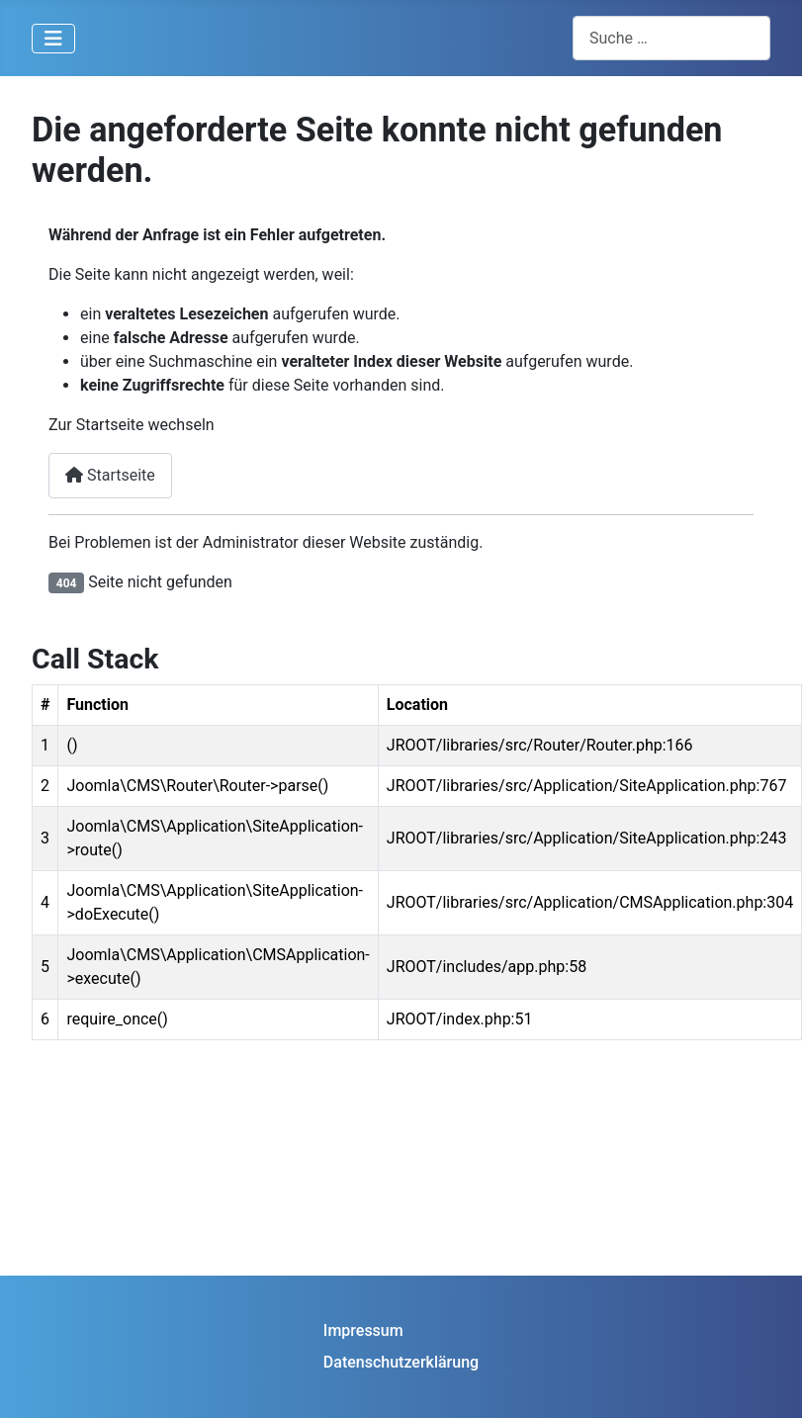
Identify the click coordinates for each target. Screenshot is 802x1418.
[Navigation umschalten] (53, 38)
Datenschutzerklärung (401, 1362)
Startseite (110, 475)
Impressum (363, 1330)
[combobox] (671, 38)
